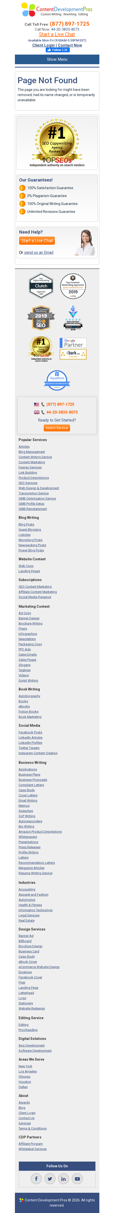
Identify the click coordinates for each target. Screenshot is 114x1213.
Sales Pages (27, 660)
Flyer (22, 982)
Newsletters (27, 639)
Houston (25, 1082)
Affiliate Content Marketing (38, 592)
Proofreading (28, 1030)
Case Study (27, 790)
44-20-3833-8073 (65, 29)
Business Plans (29, 774)
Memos (24, 806)
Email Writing (28, 800)
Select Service (57, 428)
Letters (24, 857)
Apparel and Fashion (33, 894)
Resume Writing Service (35, 873)
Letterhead (26, 993)
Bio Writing (26, 826)
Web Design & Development (39, 488)
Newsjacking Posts (32, 545)
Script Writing (28, 680)
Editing (24, 1025)
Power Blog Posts (31, 550)
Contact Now (70, 45)
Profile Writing (28, 852)
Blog (22, 1108)
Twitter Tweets (29, 748)
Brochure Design (30, 946)
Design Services (30, 467)
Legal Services (29, 915)
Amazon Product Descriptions (40, 831)
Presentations (28, 842)
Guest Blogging (30, 529)
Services (25, 1123)
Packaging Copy (30, 644)
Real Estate (27, 920)
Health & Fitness (30, 905)
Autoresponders (30, 821)
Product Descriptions (34, 478)
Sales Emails (28, 654)
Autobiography (29, 696)
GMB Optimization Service (37, 498)
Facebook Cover (30, 977)
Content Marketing (32, 462)
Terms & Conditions (33, 1128)
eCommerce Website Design (39, 967)
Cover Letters (28, 795)
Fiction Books (28, 711)
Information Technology (36, 910)
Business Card (29, 951)
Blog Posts (26, 524)
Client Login (43, 45)
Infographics (28, 634)
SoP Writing (27, 816)
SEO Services (28, 483)
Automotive (27, 900)
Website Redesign (32, 1008)
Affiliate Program (31, 1144)
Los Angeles (28, 1071)
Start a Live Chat (57, 34)
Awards (24, 1102)
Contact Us (27, 1118)
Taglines (25, 670)
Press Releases (29, 847)
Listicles (25, 535)
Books (23, 701)
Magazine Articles (31, 868)
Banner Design (29, 618)
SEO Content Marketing (35, 586)
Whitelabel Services (33, 1149)
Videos (24, 675)
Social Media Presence (35, 597)
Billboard (25, 941)
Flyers (23, 628)
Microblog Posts (30, 540)
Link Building (28, 472)
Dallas (23, 1087)
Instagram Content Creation (38, 753)
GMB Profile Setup (31, 503)
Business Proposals (33, 780)
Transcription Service (34, 493)
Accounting (27, 889)
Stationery (26, 1003)
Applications (28, 769)
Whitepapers (28, 837)
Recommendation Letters (37, 863)
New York (25, 1066)
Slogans (25, 665)
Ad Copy (25, 613)
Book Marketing (30, 717)
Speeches (26, 811)
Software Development (35, 1050)
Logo (22, 998)
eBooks (24, 706)
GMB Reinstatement (33, 509)
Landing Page (28, 988)
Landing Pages (29, 571)
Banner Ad (26, 936)
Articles (24, 446)
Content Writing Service (35, 457)
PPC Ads (25, 649)
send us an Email (38, 252)
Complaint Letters (31, 785)
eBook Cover (28, 962)
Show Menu (57, 59)
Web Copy (26, 566)
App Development (32, 1045)
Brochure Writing (30, 623)
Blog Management (32, 452)
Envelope (25, 972)
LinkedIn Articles (30, 737)
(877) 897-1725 (69, 24)
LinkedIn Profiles (30, 743)
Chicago (25, 1076)
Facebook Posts (30, 732)
